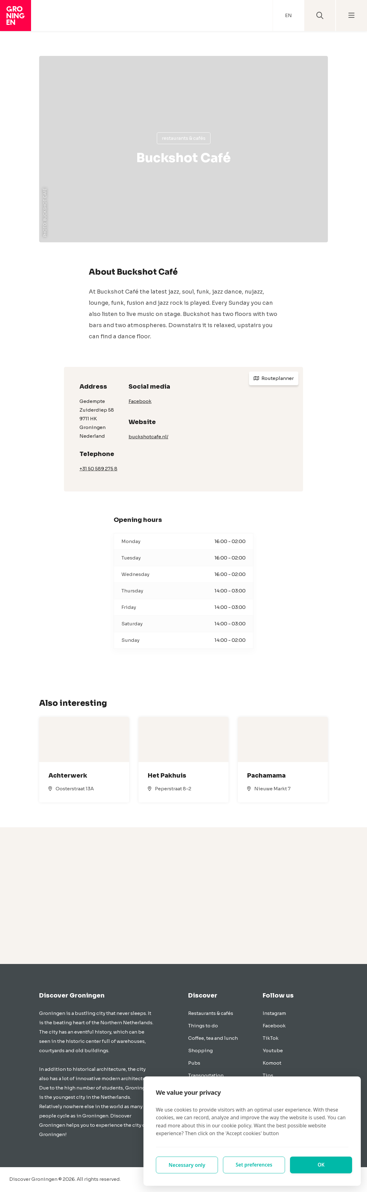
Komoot (272, 1063)
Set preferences (254, 1165)
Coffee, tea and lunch (213, 1038)
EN (288, 15)
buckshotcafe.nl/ (148, 437)
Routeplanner (274, 378)
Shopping (200, 1050)
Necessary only (187, 1165)
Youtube (273, 1050)
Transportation (206, 1075)
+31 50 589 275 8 (98, 469)
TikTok (271, 1038)
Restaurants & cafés (184, 138)
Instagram (274, 1013)
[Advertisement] (183, 895)
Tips (268, 1075)
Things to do (203, 1026)
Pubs (194, 1063)
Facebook (140, 401)
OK (321, 1165)
